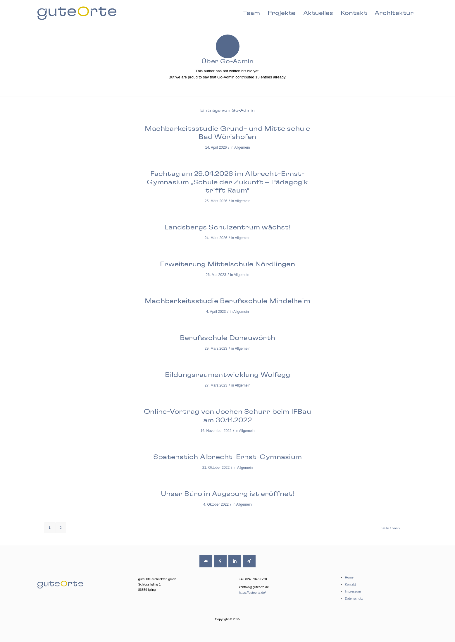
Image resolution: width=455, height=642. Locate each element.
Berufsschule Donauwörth (227, 338)
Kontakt (350, 584)
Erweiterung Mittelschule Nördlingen (227, 264)
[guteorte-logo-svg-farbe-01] (76, 13)
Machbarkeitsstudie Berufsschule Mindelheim (227, 301)
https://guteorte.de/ (252, 592)
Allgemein (242, 147)
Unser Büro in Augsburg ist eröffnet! (227, 494)
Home (349, 577)
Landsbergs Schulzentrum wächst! (227, 227)
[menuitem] (251, 13)
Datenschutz (354, 598)
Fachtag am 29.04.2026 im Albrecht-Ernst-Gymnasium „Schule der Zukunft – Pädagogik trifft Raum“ (227, 182)
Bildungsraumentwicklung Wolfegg (227, 375)
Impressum (353, 591)
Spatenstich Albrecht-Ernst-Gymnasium (227, 457)
